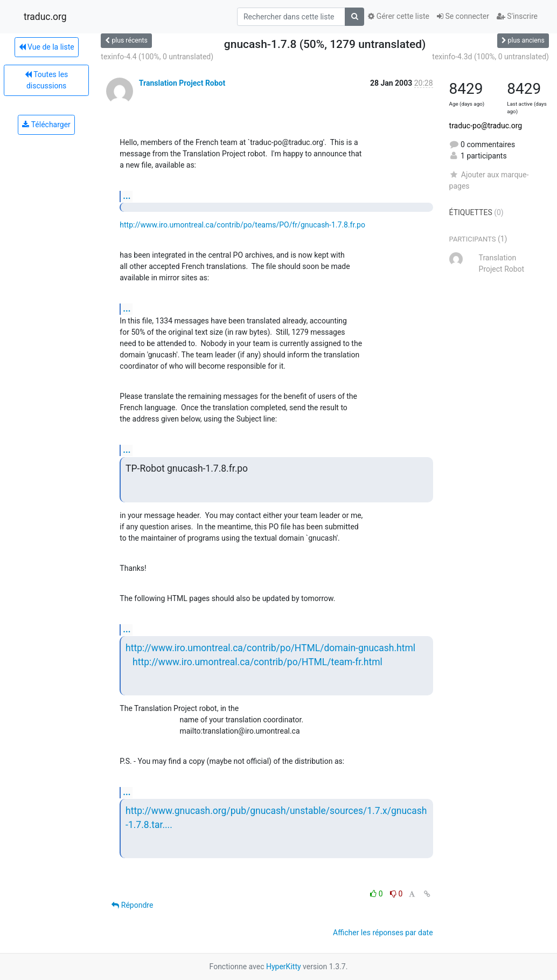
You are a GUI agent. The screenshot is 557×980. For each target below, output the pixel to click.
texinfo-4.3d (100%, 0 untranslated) (490, 56)
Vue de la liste (46, 47)
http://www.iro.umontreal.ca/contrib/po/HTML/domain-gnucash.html (270, 648)
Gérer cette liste (398, 16)
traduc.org (45, 16)
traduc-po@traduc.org (486, 125)
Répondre (132, 905)
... (126, 196)
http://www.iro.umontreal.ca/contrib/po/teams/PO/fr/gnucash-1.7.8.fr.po (242, 224)
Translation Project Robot (182, 83)
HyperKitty (283, 966)
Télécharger (46, 124)
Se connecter (463, 16)
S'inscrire (517, 16)
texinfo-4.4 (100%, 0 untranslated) (157, 56)
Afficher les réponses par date (383, 932)
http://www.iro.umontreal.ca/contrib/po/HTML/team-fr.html (257, 662)
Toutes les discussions (46, 80)
